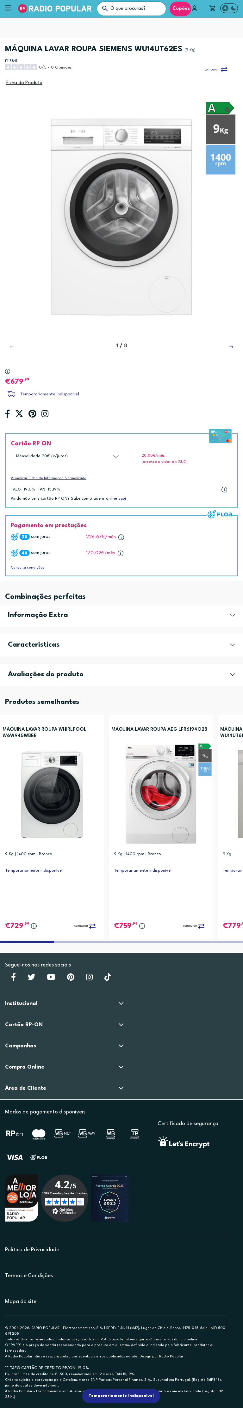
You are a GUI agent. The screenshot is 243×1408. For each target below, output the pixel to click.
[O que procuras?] (131, 8)
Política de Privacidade (32, 1250)
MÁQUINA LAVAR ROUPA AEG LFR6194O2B (159, 729)
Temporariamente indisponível (49, 394)
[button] (231, 346)
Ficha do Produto (24, 83)
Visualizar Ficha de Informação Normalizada (48, 478)
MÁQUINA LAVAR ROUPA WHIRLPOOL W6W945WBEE (44, 732)
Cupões (180, 8)
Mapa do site (20, 1301)
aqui (122, 499)
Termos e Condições (29, 1275)
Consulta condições (27, 568)
